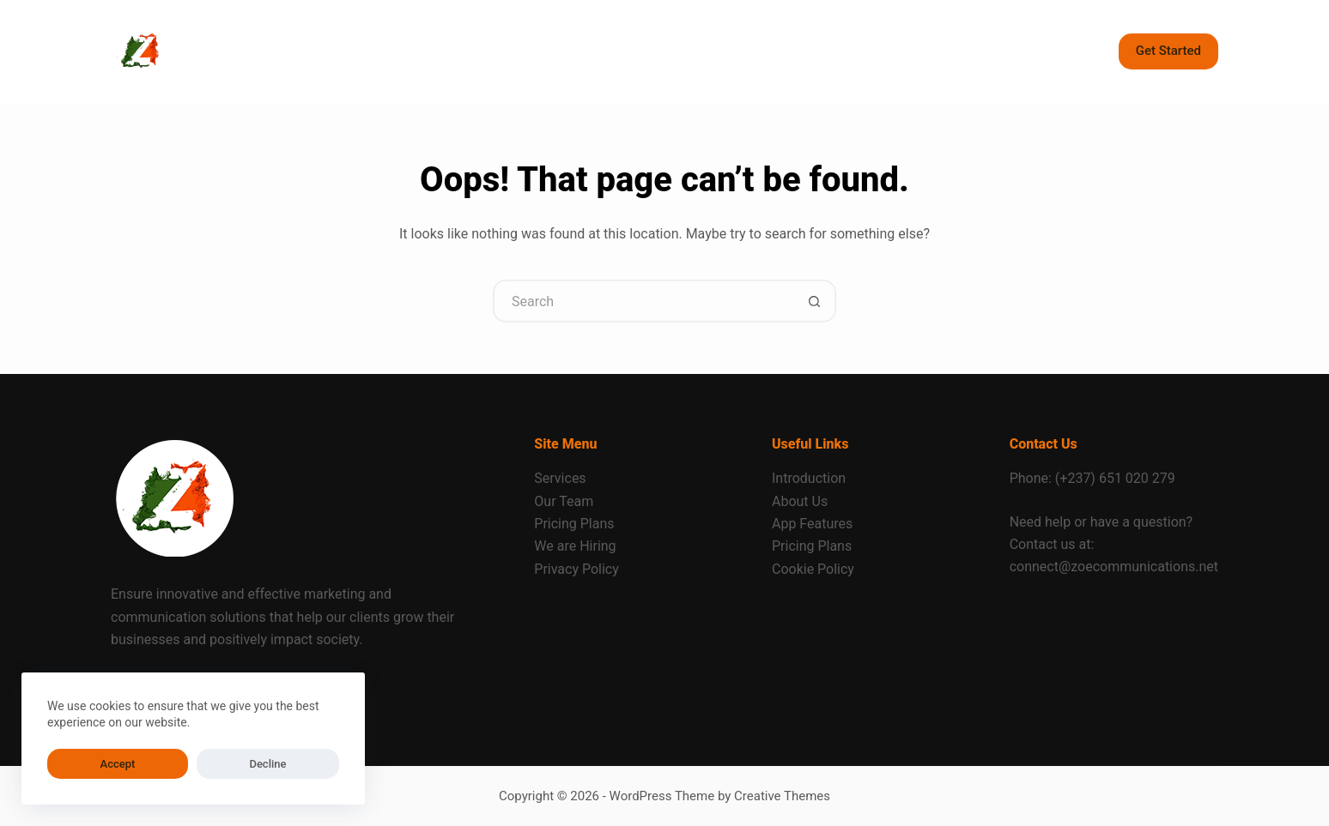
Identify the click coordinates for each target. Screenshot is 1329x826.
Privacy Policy (576, 569)
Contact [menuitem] (626, 50)
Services (560, 478)
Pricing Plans (574, 523)
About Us (800, 501)
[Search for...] (643, 301)
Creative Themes (782, 796)
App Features (812, 523)
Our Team (563, 501)
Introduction (809, 478)
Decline (161, 763)
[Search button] (814, 301)
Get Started (1168, 50)
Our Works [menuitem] (722, 50)
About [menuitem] (475, 50)
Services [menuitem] (385, 51)
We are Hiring (575, 546)
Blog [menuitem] (548, 50)
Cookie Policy (813, 569)
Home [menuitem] (288, 50)
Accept (82, 763)
